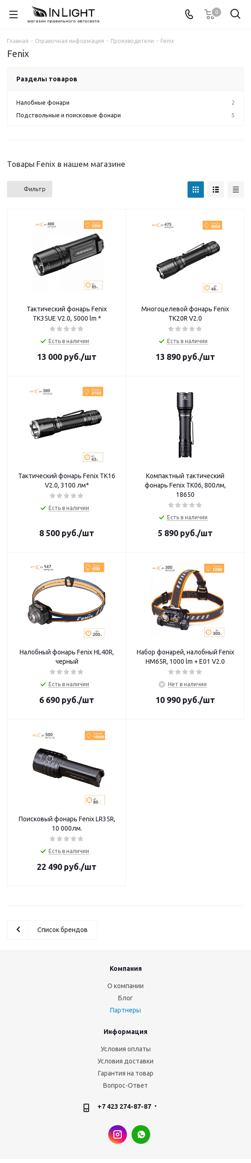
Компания (126, 968)
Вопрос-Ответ (125, 1085)
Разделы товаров (46, 79)
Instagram (117, 1134)
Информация (125, 1031)
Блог (125, 998)
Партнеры (125, 1010)
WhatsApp (141, 1134)
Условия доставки (125, 1061)
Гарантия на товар (125, 1073)
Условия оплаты (126, 1049)
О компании (125, 986)
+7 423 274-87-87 (124, 1106)
